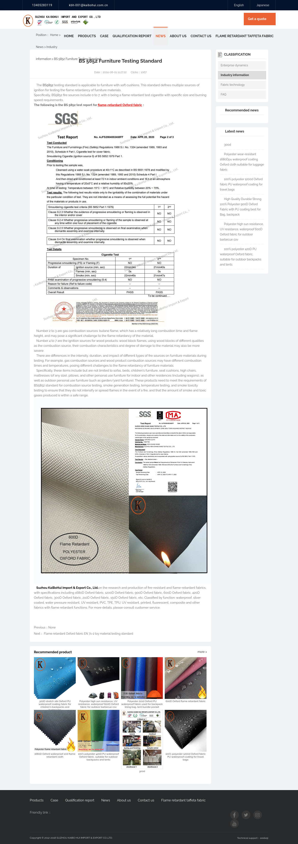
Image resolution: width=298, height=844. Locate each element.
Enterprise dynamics (234, 65)
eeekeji (264, 838)
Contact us (201, 36)
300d (227, 144)
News (161, 36)
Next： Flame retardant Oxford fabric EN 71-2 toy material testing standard (83, 633)
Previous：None (45, 627)
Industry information (235, 75)
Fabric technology (233, 84)
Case (104, 36)
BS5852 (48, 85)
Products (87, 36)
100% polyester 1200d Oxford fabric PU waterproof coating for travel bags (241, 184)
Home (69, 36)
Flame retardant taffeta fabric (244, 36)
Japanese (262, 5)
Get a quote (257, 19)
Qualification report (132, 36)
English (239, 5)
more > (202, 651)
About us (178, 36)
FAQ (223, 94)
